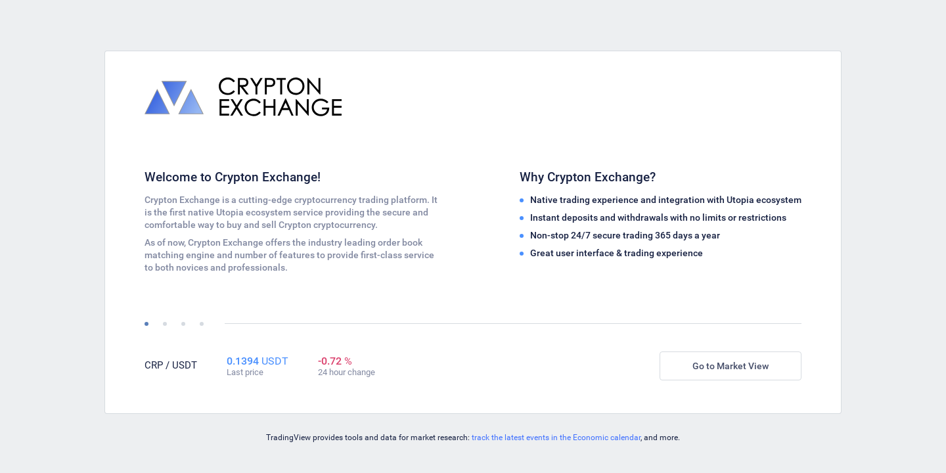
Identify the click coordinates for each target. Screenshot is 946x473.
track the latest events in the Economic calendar (556, 437)
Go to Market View (730, 366)
